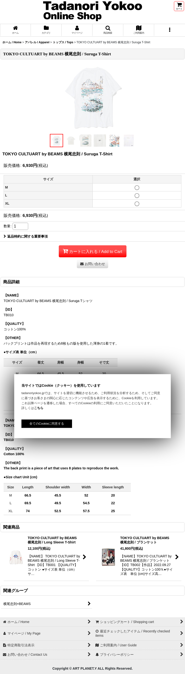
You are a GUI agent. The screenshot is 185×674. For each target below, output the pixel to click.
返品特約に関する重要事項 (26, 236)
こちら (38, 408)
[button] (107, 30)
